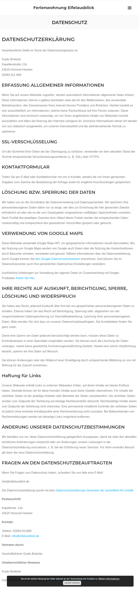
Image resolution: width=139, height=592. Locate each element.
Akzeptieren (72, 583)
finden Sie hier (24, 278)
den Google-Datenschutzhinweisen (57, 258)
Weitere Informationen (108, 579)
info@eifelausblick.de (25, 536)
